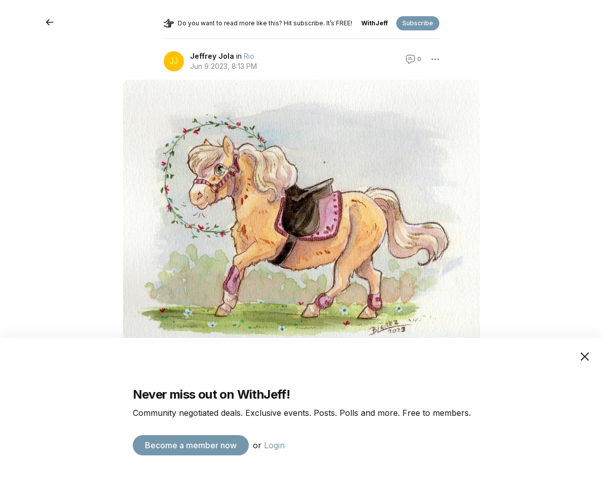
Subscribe (417, 23)
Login (274, 445)
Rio (249, 56)
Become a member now (191, 445)
